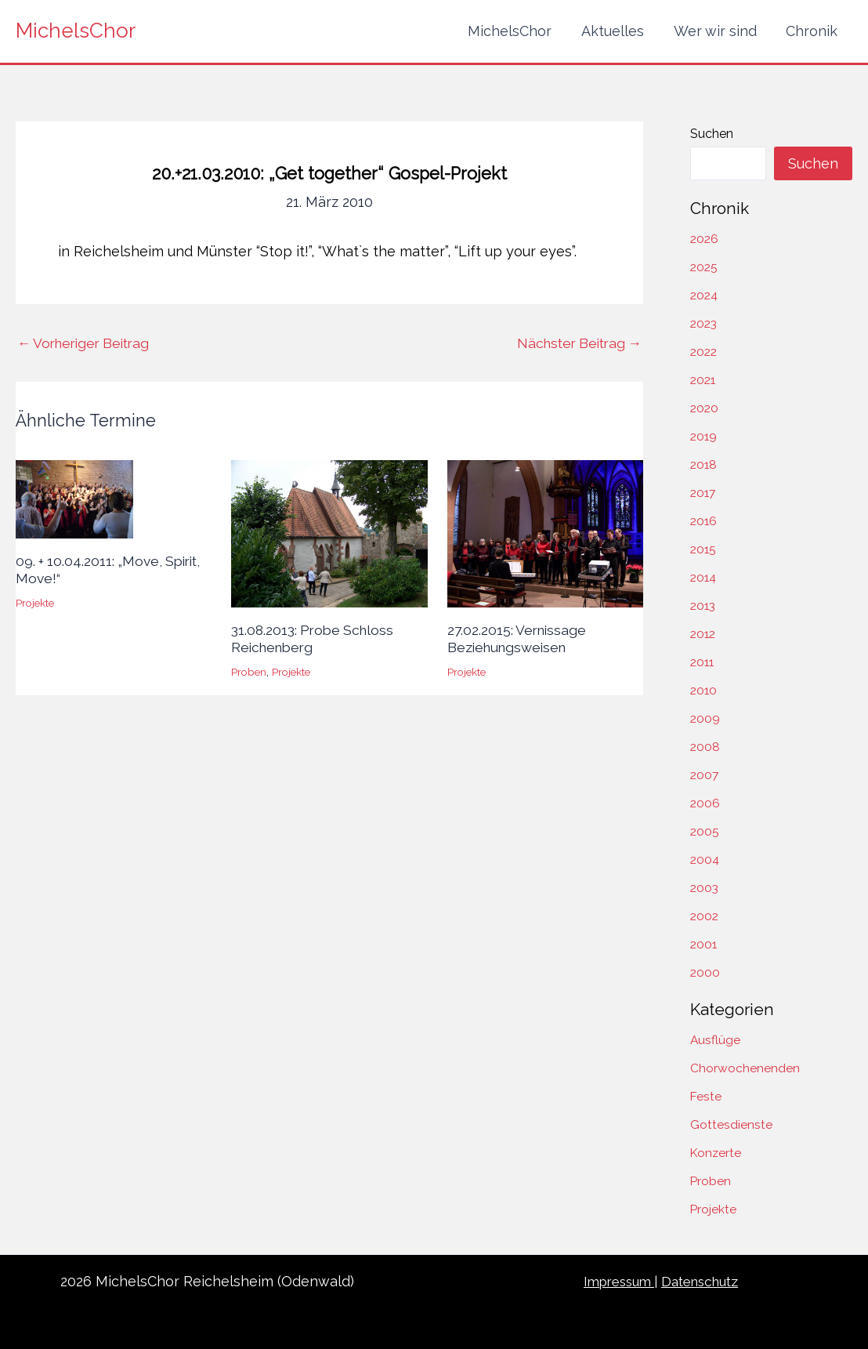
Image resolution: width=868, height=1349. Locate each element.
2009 (705, 718)
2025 (704, 266)
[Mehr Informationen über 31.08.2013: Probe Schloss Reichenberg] (329, 532)
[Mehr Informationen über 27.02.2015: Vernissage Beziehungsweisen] (545, 532)
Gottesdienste (731, 1124)
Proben (249, 671)
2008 (705, 746)
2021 (704, 379)
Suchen (711, 133)
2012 (704, 633)
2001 (704, 944)
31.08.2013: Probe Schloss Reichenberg (315, 638)
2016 (704, 520)
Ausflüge (715, 1039)
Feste (706, 1096)
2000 (705, 972)
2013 (704, 605)
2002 (705, 915)
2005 (705, 831)
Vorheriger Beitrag (87, 343)
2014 (704, 577)
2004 (705, 859)
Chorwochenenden (745, 1068)
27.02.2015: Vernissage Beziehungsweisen (519, 638)
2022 (704, 351)
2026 (705, 238)
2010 (704, 690)
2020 (705, 408)
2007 (705, 774)
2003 (705, 887)
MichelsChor (76, 30)
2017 (704, 492)
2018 (704, 464)
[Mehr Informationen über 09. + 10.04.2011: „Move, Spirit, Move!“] (74, 498)
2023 (704, 323)
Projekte (36, 602)
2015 (704, 549)
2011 (703, 662)
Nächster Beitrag (575, 343)
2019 (704, 436)
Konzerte (716, 1152)
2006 (705, 803)
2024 (705, 295)
